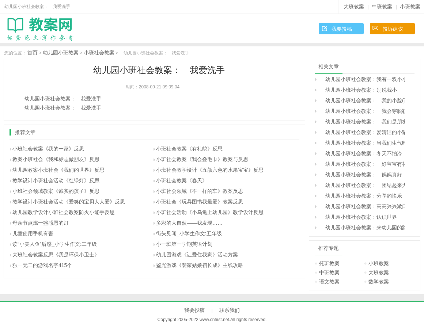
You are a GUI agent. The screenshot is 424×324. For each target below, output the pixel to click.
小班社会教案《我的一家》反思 (48, 149)
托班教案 (329, 263)
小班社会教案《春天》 (181, 180)
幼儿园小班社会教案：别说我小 (358, 90)
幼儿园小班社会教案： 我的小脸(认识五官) (362, 100)
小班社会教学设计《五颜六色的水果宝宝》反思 (210, 170)
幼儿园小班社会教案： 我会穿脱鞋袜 (362, 111)
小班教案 (410, 6)
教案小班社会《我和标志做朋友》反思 (55, 159)
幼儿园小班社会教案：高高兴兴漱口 (362, 206)
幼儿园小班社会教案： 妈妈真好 (361, 175)
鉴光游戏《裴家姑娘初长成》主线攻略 (199, 265)
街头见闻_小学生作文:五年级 (189, 233)
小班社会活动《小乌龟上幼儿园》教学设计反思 (210, 212)
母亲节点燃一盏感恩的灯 (40, 223)
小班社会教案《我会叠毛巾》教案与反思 (202, 159)
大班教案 (354, 6)
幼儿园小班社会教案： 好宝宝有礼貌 (362, 164)
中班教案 (382, 6)
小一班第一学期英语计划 (184, 244)
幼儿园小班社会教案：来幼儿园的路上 (362, 227)
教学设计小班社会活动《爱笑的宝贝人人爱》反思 (68, 202)
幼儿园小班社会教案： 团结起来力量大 (362, 185)
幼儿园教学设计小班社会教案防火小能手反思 (63, 212)
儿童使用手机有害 (32, 233)
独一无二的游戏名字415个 (42, 265)
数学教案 (378, 282)
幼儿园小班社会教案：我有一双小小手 (362, 79)
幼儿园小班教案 (61, 53)
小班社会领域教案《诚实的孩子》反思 (55, 191)
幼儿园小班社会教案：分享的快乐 (361, 196)
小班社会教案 (99, 53)
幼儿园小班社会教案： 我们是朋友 (362, 122)
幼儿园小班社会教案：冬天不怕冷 (361, 153)
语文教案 (329, 282)
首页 (32, 53)
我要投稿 (342, 29)
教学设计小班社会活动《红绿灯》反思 (55, 180)
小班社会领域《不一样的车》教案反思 (199, 191)
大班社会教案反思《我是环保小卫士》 (55, 255)
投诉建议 (393, 29)
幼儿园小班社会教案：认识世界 (358, 217)
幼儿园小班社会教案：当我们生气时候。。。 (362, 143)
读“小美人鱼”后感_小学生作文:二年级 (54, 244)
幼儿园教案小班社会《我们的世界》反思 (58, 170)
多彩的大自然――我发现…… (189, 223)
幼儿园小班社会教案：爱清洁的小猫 (362, 132)
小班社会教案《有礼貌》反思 (189, 149)
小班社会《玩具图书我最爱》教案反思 (199, 202)
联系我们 (229, 310)
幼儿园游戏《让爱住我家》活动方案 (197, 255)
